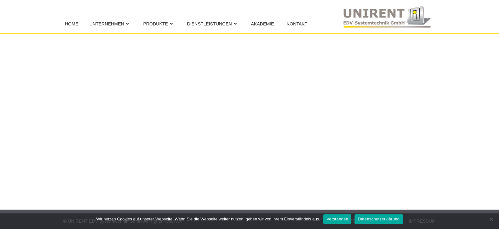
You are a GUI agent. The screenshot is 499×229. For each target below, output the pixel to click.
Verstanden (337, 219)
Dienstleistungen (209, 23)
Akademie (262, 23)
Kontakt (297, 23)
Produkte (155, 23)
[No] (491, 219)
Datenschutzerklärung (378, 219)
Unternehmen (106, 23)
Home (71, 23)
